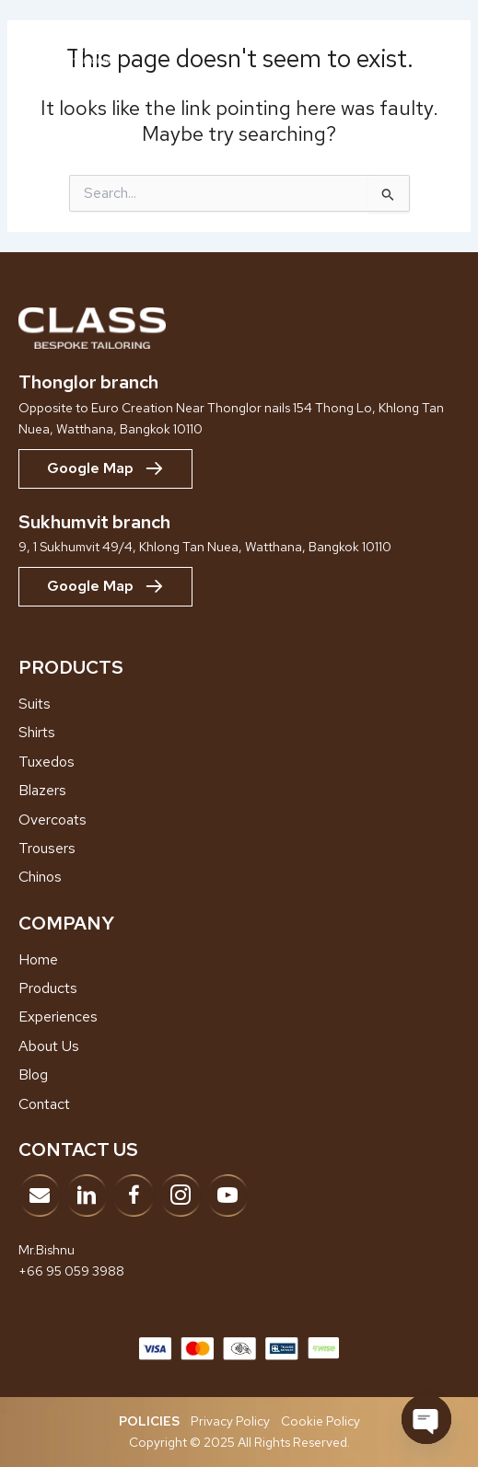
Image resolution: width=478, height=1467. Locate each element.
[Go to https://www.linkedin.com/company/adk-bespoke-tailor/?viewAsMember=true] (86, 1195)
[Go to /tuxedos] (239, 762)
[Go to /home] (239, 960)
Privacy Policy (230, 1421)
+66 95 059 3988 (71, 1271)
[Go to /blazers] (239, 791)
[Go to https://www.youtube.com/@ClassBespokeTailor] (227, 1195)
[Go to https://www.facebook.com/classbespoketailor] (133, 1195)
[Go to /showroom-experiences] (239, 1017)
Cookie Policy (320, 1421)
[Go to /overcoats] (239, 820)
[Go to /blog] (239, 1075)
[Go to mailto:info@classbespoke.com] (39, 1195)
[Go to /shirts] (239, 733)
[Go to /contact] (239, 1104)
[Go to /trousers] (239, 849)
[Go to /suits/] (239, 704)
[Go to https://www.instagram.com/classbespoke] (180, 1195)
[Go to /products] (239, 988)
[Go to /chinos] (239, 877)
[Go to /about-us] (239, 1046)
